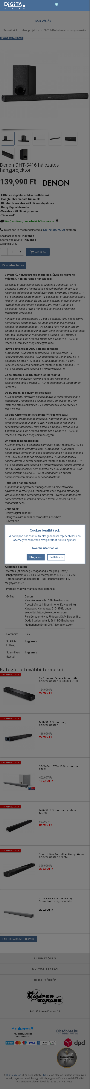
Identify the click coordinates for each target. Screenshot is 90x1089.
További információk (44, 548)
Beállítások (56, 557)
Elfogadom (35, 557)
